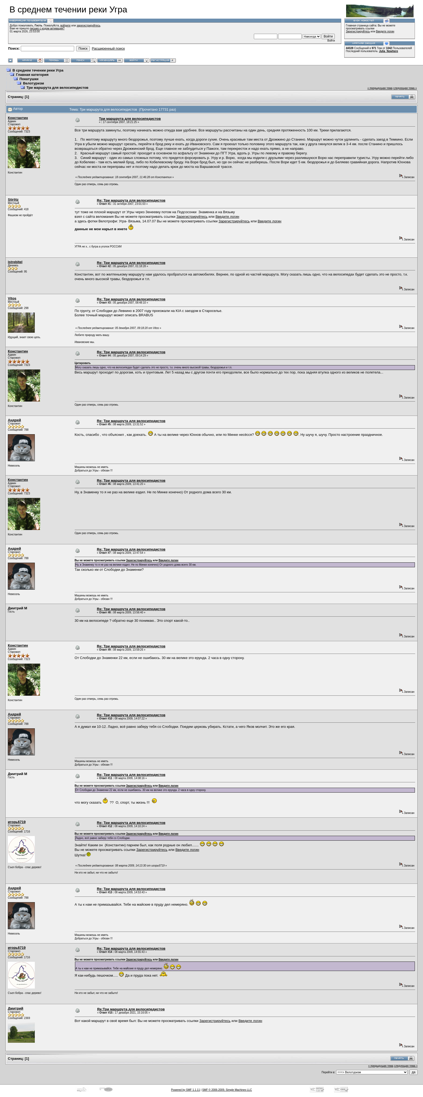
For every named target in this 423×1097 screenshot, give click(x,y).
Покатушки (28, 79)
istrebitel (15, 262)
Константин (18, 118)
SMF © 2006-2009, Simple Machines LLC (227, 1089)
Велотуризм (33, 83)
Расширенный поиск (108, 48)
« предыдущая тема (380, 88)
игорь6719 (17, 822)
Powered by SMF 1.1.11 (185, 1089)
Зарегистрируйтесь (358, 31)
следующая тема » (405, 88)
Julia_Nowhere (388, 51)
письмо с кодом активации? (47, 28)
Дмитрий (15, 1008)
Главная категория (32, 75)
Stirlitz (13, 200)
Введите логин (385, 31)
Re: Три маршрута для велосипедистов (131, 200)
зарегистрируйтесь (88, 25)
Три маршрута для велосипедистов (57, 88)
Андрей (14, 420)
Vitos (12, 298)
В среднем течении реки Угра (37, 70)
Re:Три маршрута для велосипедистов (131, 1009)
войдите (65, 25)
